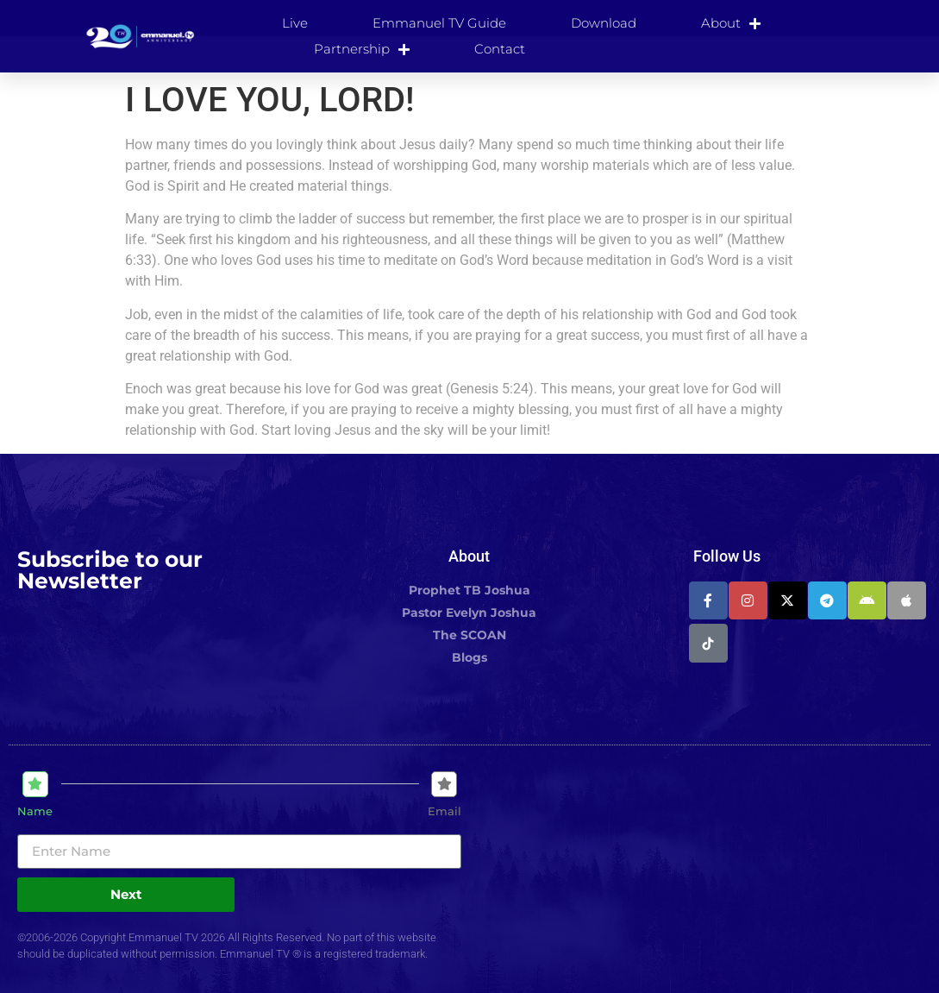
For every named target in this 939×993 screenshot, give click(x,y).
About (731, 23)
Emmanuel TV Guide (439, 23)
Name (35, 811)
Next (126, 894)
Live (295, 23)
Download (603, 23)
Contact (499, 49)
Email (444, 811)
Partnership (362, 49)
